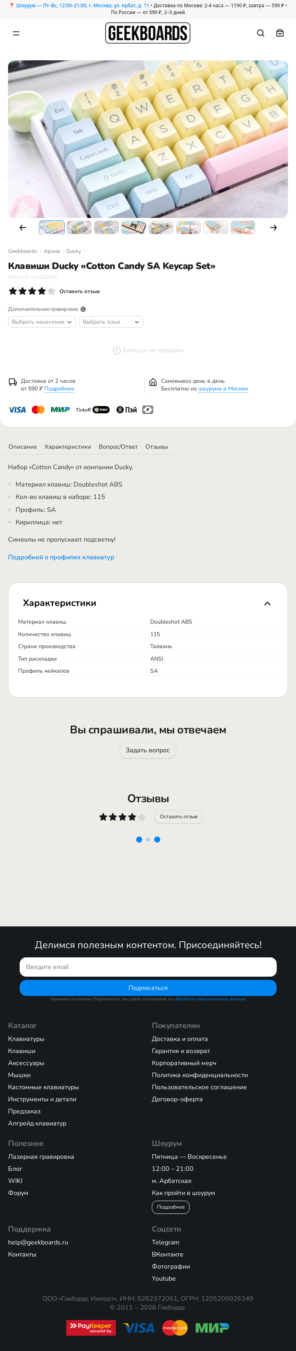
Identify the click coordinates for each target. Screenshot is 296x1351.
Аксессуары (26, 1063)
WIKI (15, 1180)
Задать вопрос (148, 750)
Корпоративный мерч (184, 1063)
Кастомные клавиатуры (43, 1087)
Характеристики (68, 447)
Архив (52, 251)
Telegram (166, 1242)
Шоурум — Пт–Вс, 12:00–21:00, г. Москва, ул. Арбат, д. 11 (82, 5)
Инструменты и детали (42, 1099)
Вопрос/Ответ (118, 447)
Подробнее (59, 388)
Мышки (19, 1075)
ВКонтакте (168, 1254)
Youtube (164, 1278)
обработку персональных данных (210, 999)
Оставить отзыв (178, 816)
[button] (23, 227)
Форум (18, 1193)
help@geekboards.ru (38, 1242)
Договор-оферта (177, 1099)
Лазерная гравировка (41, 1156)
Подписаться (148, 987)
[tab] (148, 603)
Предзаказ (24, 1111)
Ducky (73, 251)
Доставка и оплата (180, 1039)
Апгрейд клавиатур (37, 1123)
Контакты (22, 1254)
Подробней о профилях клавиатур (61, 557)
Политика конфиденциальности (200, 1075)
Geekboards (22, 251)
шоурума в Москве (223, 388)
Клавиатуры (26, 1039)
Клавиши (21, 1051)
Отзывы (156, 447)
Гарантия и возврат (181, 1051)
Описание (22, 447)
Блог (15, 1168)
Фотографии (171, 1266)
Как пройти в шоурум (183, 1193)
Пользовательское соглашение (199, 1087)
